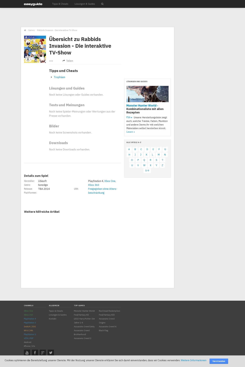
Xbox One (109, 181)
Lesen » (130, 131)
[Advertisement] (97, 17)
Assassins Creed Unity (84, 326)
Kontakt (52, 318)
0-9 (147, 170)
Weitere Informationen (193, 360)
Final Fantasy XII (81, 314)
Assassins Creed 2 (82, 338)
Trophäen (59, 77)
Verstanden (218, 361)
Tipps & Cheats (60, 3)
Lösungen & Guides (85, 3)
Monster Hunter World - (145, 109)
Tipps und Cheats (63, 70)
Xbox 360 (93, 184)
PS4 (129, 117)
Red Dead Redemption (109, 311)
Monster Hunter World (84, 311)
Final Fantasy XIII (107, 314)
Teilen (68, 60)
